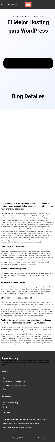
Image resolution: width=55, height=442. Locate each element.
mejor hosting (6, 213)
